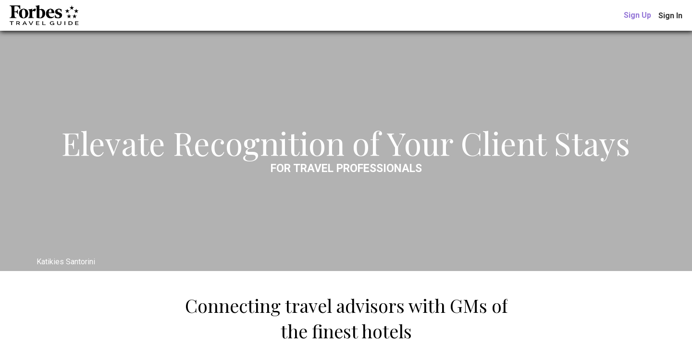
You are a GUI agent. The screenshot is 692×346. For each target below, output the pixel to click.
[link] (637, 15)
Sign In (670, 15)
